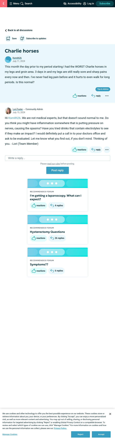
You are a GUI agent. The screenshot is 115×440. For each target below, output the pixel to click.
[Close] (110, 414)
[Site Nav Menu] (14, 3)
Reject (80, 434)
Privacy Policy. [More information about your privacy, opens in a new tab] (60, 428)
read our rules (53, 164)
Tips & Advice (102, 89)
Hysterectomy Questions (47, 232)
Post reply (57, 170)
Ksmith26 (17, 58)
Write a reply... (17, 158)
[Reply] (95, 95)
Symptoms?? (39, 264)
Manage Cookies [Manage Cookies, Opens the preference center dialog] (9, 434)
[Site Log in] (89, 3)
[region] (57, 424)
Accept (101, 434)
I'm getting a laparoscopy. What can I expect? (55, 197)
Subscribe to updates (32, 38)
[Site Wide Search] (26, 3)
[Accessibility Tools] (72, 3)
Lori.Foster (18, 109)
